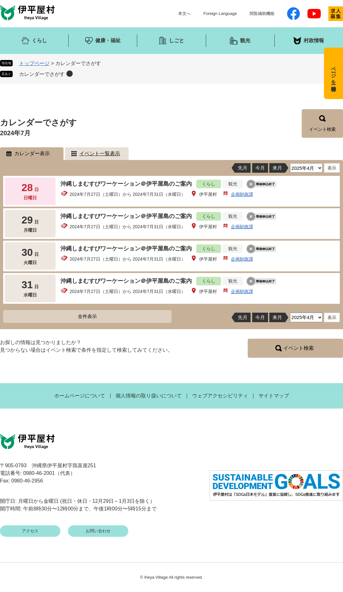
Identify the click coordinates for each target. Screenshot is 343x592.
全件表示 (87, 316)
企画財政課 (242, 194)
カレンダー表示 (32, 153)
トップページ (34, 63)
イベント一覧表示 (99, 153)
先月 (242, 167)
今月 (260, 167)
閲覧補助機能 (262, 13)
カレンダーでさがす (42, 74)
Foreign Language (220, 13)
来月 (277, 167)
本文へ (184, 13)
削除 (69, 73)
